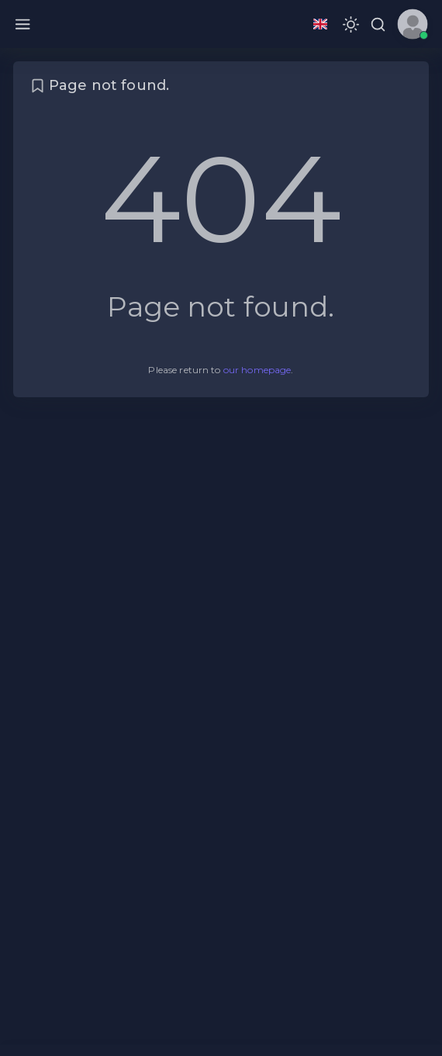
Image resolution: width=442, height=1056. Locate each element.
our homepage (257, 370)
